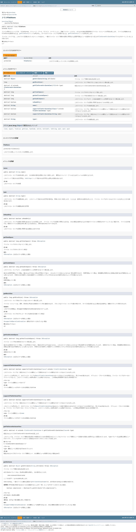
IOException (41, 241)
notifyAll (46, 129)
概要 (2, 2)
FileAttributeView (39, 111)
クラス (54, 85)
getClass (25, 129)
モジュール (7, 2)
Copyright (3, 528)
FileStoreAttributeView (12, 87)
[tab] (9, 73)
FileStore (27, 61)
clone (5, 129)
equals (11, 129)
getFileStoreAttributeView (42, 85)
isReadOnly (36, 102)
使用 (24, 2)
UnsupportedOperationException (15, 321)
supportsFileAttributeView (42, 109)
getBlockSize (37, 82)
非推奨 (35, 2)
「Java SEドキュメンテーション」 (96, 525)
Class (54, 109)
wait (59, 129)
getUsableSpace (38, 99)
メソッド (28, 5)
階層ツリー (29, 2)
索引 (39, 2)
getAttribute (37, 79)
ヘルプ (43, 2)
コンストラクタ (21, 5)
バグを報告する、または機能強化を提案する (12, 523)
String (44, 79)
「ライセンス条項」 (20, 530)
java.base (12, 12)
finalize (18, 129)
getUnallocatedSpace (40, 95)
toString (54, 129)
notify (39, 129)
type (34, 119)
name (34, 105)
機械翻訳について (68, 9)
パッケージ (13, 2)
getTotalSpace (37, 92)
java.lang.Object (7, 21)
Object (10, 28)
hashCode (32, 129)
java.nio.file (13, 14)
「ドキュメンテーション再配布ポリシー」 (37, 530)
